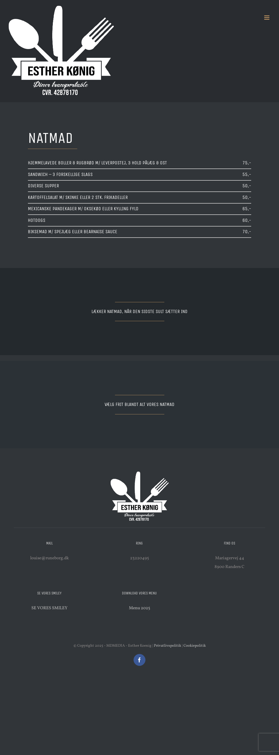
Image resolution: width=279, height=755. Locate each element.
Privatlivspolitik (167, 645)
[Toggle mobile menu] (267, 18)
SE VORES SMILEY (49, 608)
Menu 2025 (139, 608)
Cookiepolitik (194, 645)
